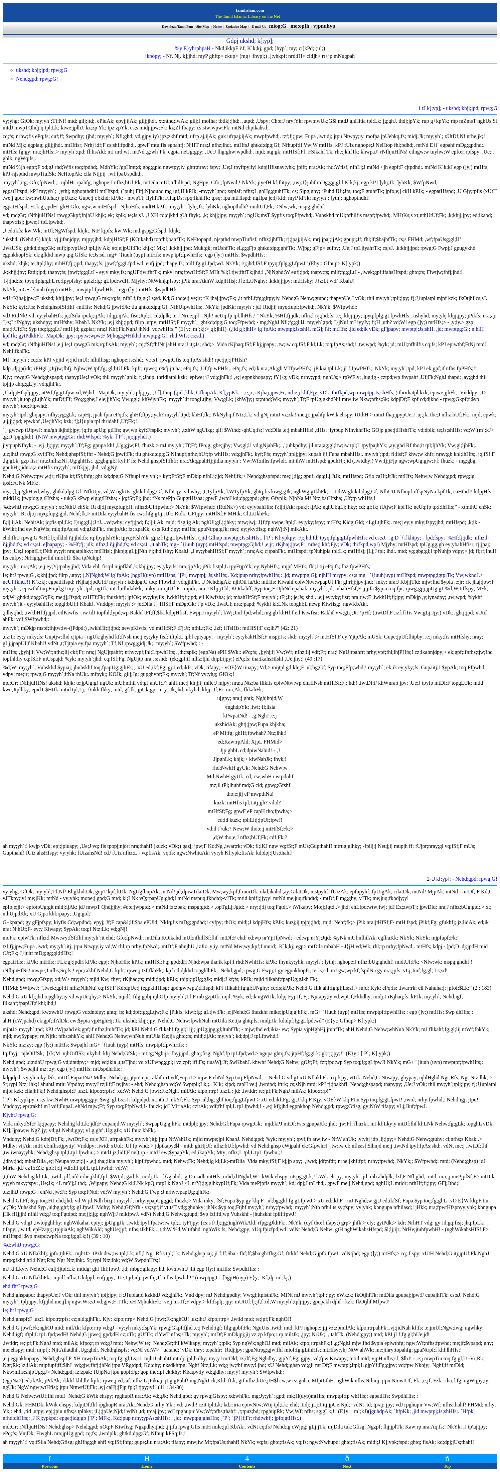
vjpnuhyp (325, 26)
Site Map (202, 26)
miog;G (278, 26)
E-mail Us (259, 26)
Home (217, 26)
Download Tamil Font (178, 26)
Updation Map (236, 26)
